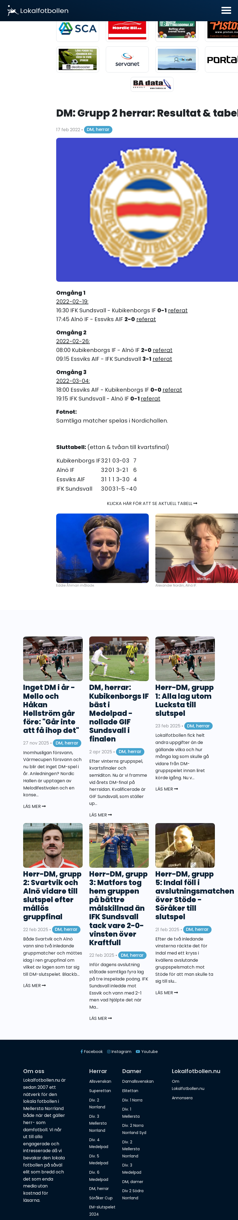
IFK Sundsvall (74, 489)
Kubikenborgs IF (78, 460)
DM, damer (132, 1181)
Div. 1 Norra (132, 1100)
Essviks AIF (70, 479)
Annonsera (182, 1098)
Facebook (91, 1051)
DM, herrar (98, 129)
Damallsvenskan (138, 1081)
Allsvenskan (100, 1081)
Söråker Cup (101, 1198)
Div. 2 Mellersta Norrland (131, 1149)
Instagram (119, 1051)
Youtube (147, 1051)
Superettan (100, 1090)
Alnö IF (65, 470)
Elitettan (130, 1090)
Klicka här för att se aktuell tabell (152, 503)
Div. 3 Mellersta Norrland (98, 1123)
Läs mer (34, 806)
